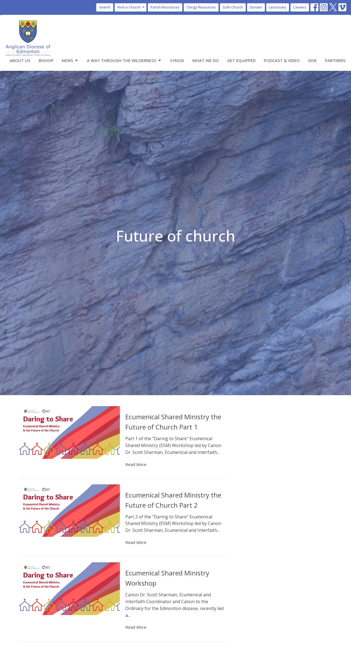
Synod (177, 60)
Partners (335, 60)
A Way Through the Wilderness (124, 60)
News (70, 60)
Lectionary (277, 7)
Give (312, 60)
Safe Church (233, 7)
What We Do (205, 60)
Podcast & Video (282, 60)
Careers (299, 7)
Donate (256, 7)
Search (105, 7)
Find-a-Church (131, 7)
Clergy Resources (201, 7)
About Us (20, 60)
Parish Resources (165, 7)
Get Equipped (241, 60)
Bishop (46, 60)
